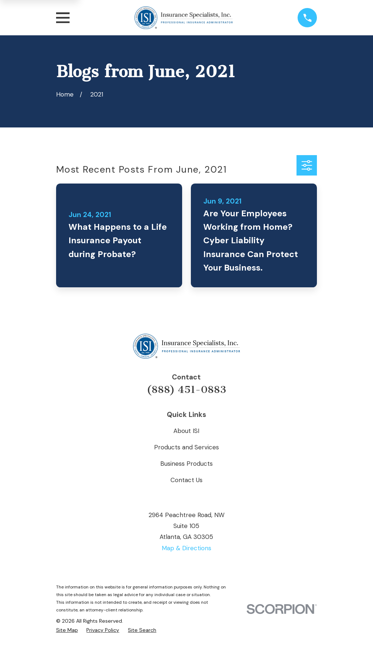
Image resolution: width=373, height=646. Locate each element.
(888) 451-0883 (186, 389)
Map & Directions (186, 548)
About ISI (186, 431)
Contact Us (186, 480)
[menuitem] (67, 630)
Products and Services (186, 447)
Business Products (186, 464)
